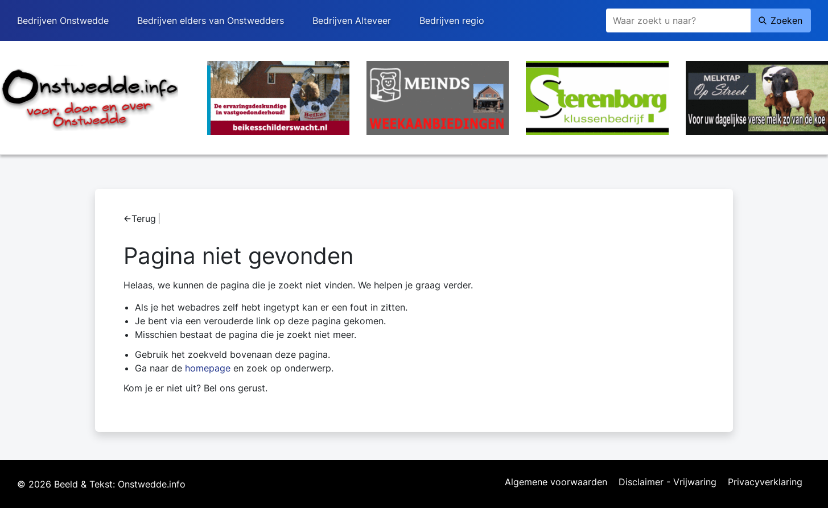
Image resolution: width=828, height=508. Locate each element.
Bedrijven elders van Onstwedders (210, 20)
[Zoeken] (678, 20)
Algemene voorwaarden (556, 482)
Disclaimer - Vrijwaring (667, 482)
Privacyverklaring (765, 482)
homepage (207, 368)
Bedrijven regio (451, 20)
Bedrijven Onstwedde (63, 20)
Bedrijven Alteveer (351, 20)
